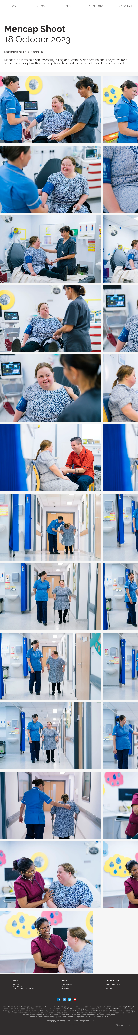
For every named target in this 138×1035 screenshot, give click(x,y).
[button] (96, 6)
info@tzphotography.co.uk (105, 1015)
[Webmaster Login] (123, 1025)
